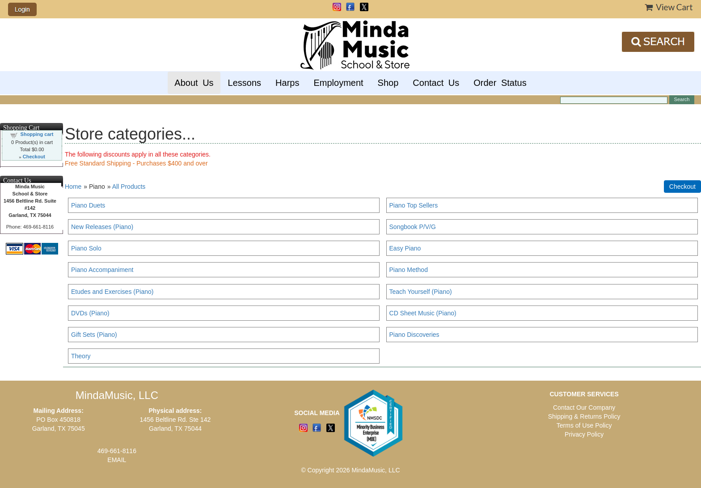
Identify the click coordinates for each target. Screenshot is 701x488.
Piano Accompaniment (102, 269)
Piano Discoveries (414, 334)
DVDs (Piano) (90, 313)
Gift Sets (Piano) (94, 334)
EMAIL (116, 459)
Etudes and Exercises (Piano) (112, 291)
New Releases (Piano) (102, 226)
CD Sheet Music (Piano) (422, 313)
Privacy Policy (584, 434)
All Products (129, 186)
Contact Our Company (584, 407)
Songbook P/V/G (412, 226)
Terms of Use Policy (584, 425)
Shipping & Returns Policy (584, 416)
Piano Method (408, 269)
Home (73, 186)
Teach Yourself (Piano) (420, 291)
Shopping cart (37, 134)
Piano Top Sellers (413, 205)
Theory (81, 356)
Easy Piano (405, 248)
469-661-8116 (116, 450)
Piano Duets (88, 205)
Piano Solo (86, 248)
